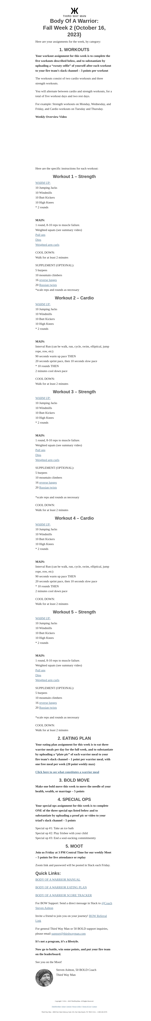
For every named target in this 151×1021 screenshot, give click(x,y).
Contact (94, 1006)
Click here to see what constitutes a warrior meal (67, 772)
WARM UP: (42, 182)
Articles (69, 1006)
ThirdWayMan (56, 1006)
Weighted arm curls (47, 244)
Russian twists (48, 285)
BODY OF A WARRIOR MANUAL (57, 879)
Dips (38, 239)
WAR (38, 304)
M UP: (46, 304)
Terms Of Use (86, 1006)
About (64, 1006)
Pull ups (40, 235)
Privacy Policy (76, 1006)
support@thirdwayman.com (68, 933)
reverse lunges (48, 280)
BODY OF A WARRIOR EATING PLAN (61, 887)
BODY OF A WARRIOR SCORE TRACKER (63, 895)
